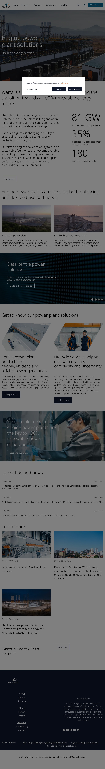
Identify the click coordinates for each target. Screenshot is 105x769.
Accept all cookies (74, 89)
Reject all (59, 89)
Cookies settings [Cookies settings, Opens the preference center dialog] (32, 89)
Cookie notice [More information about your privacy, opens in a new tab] (64, 83)
